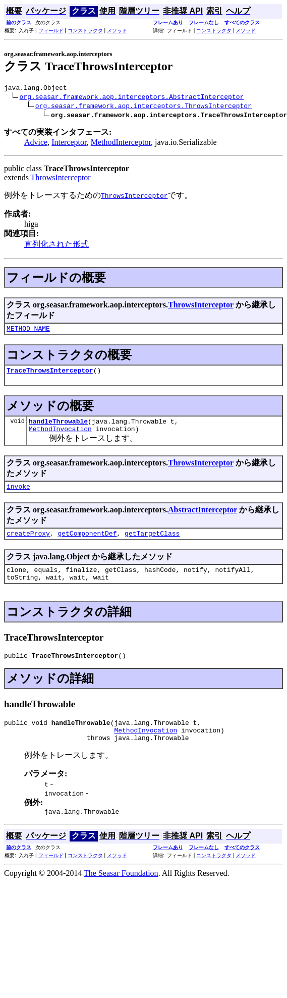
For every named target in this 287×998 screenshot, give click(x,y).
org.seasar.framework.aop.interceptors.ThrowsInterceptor (143, 107)
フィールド (51, 30)
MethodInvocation (60, 436)
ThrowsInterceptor (61, 179)
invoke (18, 495)
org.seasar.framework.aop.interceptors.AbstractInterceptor (132, 97)
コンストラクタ (85, 30)
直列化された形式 (56, 245)
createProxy (28, 543)
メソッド (117, 30)
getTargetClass (152, 543)
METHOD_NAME (28, 331)
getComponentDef (87, 543)
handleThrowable (58, 427)
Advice (35, 143)
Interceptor (69, 143)
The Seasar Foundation (121, 894)
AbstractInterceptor (202, 518)
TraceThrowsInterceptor (50, 374)
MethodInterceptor (121, 143)
